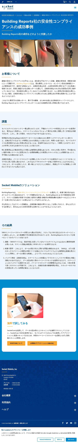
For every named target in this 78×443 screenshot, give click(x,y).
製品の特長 (27, 15)
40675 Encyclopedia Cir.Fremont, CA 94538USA (10, 377)
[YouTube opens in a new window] (71, 423)
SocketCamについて (16, 343)
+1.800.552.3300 (16, 383)
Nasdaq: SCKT (8, 389)
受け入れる (71, 439)
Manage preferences (45, 439)
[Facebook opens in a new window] (63, 423)
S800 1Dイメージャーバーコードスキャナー (34, 192)
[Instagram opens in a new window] (75, 423)
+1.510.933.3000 (16, 385)
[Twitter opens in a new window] (67, 423)
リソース (19, 15)
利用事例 (36, 15)
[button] (70, 2)
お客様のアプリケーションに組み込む (42, 343)
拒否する (59, 439)
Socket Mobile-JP (8, 15)
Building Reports (24, 84)
